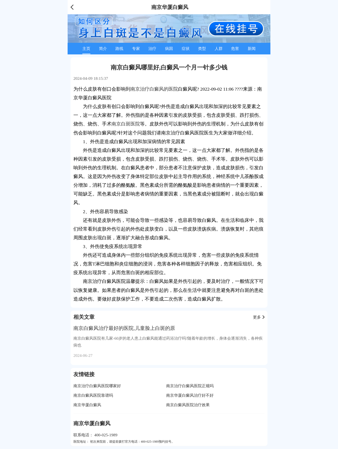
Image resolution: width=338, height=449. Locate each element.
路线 (119, 48)
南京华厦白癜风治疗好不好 (190, 395)
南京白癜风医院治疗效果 (188, 405)
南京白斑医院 (125, 124)
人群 (219, 48)
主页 (86, 48)
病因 (169, 48)
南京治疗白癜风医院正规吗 (190, 385)
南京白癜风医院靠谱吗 (93, 395)
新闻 (252, 48)
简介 (103, 48)
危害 (235, 48)
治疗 (152, 48)
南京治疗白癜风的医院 (154, 89)
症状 (186, 48)
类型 (202, 48)
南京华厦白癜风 (87, 405)
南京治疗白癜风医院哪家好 (97, 385)
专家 (136, 48)
